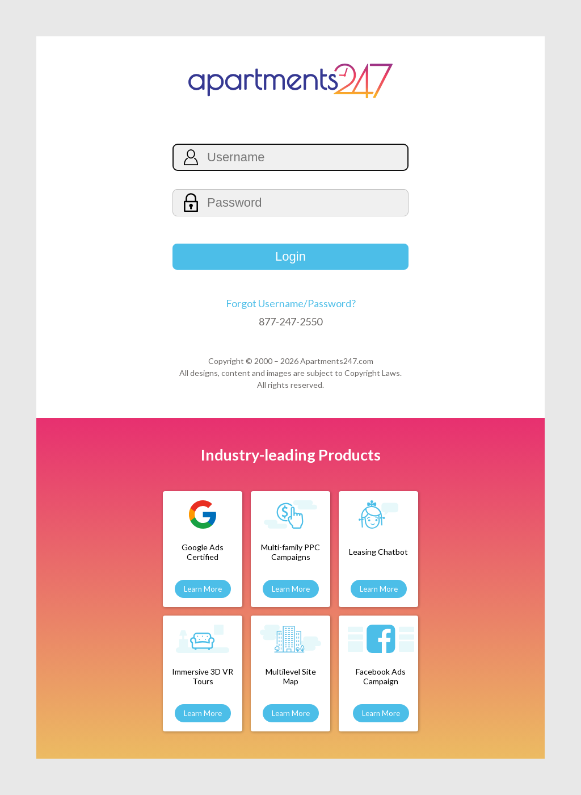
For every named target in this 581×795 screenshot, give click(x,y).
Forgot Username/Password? (291, 303)
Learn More (203, 588)
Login (290, 256)
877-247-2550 (290, 321)
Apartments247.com (336, 361)
